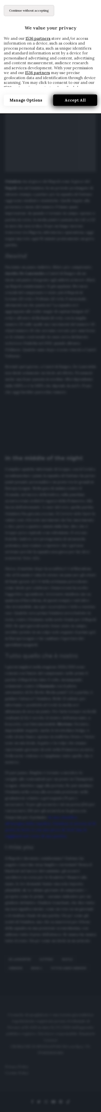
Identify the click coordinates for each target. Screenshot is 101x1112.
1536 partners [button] (38, 38)
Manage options (26, 100)
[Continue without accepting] (29, 10)
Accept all (75, 100)
